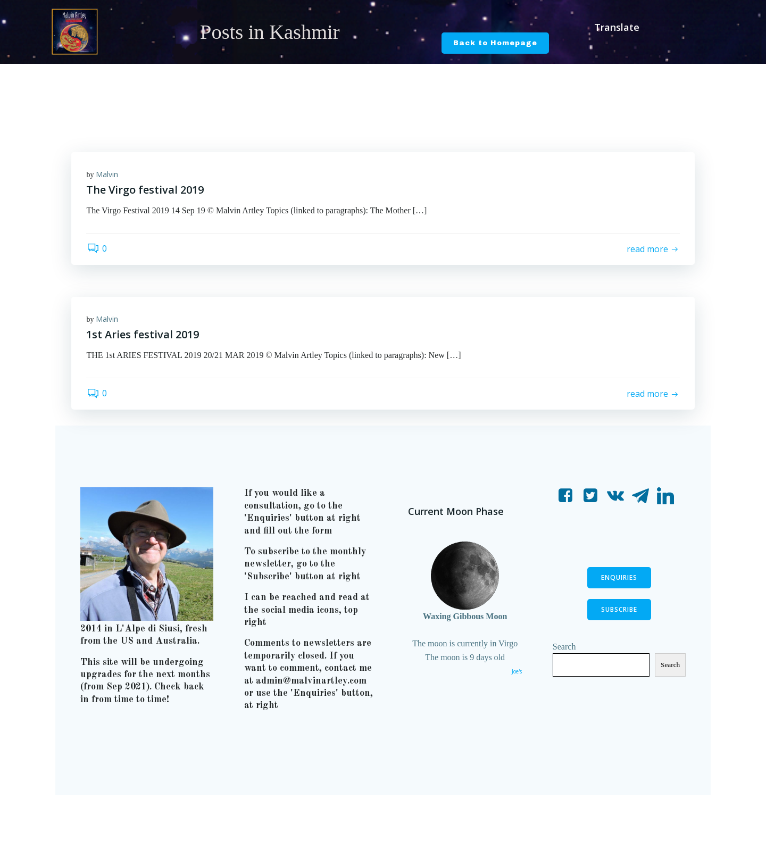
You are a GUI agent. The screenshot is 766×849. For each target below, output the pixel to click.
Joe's (516, 675)
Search (565, 650)
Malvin (108, 175)
